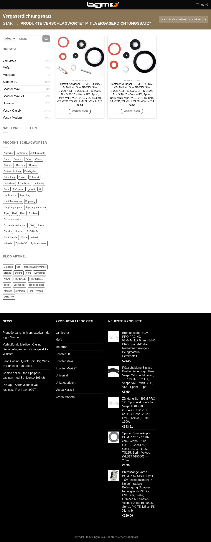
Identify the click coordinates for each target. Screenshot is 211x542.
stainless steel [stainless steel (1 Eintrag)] (36, 284)
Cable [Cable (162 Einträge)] (28, 159)
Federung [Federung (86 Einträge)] (39, 183)
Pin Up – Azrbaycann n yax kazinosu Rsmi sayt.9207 (20, 387)
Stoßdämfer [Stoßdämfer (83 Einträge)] (32, 231)
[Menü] (201, 4)
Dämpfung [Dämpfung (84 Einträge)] (9, 177)
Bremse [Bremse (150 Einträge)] (18, 159)
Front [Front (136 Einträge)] (6, 189)
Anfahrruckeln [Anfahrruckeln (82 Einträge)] (37, 153)
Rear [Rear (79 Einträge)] (22, 213)
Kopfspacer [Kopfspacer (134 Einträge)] (10, 195)
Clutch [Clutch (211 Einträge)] (38, 159)
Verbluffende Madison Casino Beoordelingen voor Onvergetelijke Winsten (25, 349)
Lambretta (9, 60)
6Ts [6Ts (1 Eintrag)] (18, 266)
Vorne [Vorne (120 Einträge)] (24, 237)
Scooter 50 (10, 81)
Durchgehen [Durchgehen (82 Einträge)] (30, 171)
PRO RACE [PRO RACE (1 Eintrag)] (19, 278)
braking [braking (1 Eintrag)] (18, 272)
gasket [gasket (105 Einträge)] (31, 189)
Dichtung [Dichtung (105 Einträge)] (21, 165)
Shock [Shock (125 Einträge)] (40, 225)
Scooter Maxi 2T (13, 96)
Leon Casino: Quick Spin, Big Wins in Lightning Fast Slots (26, 364)
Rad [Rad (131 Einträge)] (14, 213)
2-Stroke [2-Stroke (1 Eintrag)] (8, 266)
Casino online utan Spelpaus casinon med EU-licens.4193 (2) (24, 375)
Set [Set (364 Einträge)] (32, 225)
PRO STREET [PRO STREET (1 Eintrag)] (37, 278)
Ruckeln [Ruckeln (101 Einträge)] (33, 213)
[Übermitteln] (46, 38)
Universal (9, 103)
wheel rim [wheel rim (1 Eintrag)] (9, 296)
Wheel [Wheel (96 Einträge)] (34, 237)
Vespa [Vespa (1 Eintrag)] (39, 291)
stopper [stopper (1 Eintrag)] (8, 291)
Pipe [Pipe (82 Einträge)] (6, 213)
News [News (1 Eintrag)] (7, 278)
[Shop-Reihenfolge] (183, 19)
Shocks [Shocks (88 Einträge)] (8, 231)
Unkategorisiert (66, 382)
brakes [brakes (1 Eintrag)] (7, 272)
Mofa (6, 67)
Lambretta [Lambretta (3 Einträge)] (39, 272)
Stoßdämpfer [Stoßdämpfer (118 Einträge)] (11, 237)
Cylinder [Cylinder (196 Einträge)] (8, 165)
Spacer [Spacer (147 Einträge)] (19, 231)
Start (9, 23)
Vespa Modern (12, 117)
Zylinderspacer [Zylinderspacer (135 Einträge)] (39, 243)
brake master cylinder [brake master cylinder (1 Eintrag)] (35, 266)
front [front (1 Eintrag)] (28, 272)
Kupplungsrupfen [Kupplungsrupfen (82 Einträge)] (13, 207)
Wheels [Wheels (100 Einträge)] (8, 243)
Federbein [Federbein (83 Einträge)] (9, 183)
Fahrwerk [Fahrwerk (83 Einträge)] (34, 177)
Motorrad (9, 74)
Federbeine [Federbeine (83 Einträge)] (24, 183)
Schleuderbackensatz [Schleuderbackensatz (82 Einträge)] (15, 225)
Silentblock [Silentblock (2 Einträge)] (19, 284)
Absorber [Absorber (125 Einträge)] (9, 153)
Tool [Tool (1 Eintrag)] (30, 291)
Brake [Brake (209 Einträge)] (7, 159)
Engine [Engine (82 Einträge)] (22, 177)
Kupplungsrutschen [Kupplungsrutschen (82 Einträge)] (35, 207)
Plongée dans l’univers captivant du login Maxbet (26, 335)
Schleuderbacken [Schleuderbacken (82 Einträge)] (13, 219)
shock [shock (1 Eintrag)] (7, 284)
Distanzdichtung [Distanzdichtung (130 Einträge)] (12, 171)
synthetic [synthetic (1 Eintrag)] (20, 291)
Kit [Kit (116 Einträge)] (40, 189)
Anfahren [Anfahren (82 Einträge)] (22, 153)
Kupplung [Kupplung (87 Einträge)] (30, 201)
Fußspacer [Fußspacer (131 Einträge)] (18, 189)
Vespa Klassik (12, 110)
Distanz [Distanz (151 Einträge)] (33, 165)
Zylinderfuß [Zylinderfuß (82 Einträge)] (21, 243)
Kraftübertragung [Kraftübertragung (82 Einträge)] (13, 201)
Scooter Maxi (11, 89)
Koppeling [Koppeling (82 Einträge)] (24, 195)
